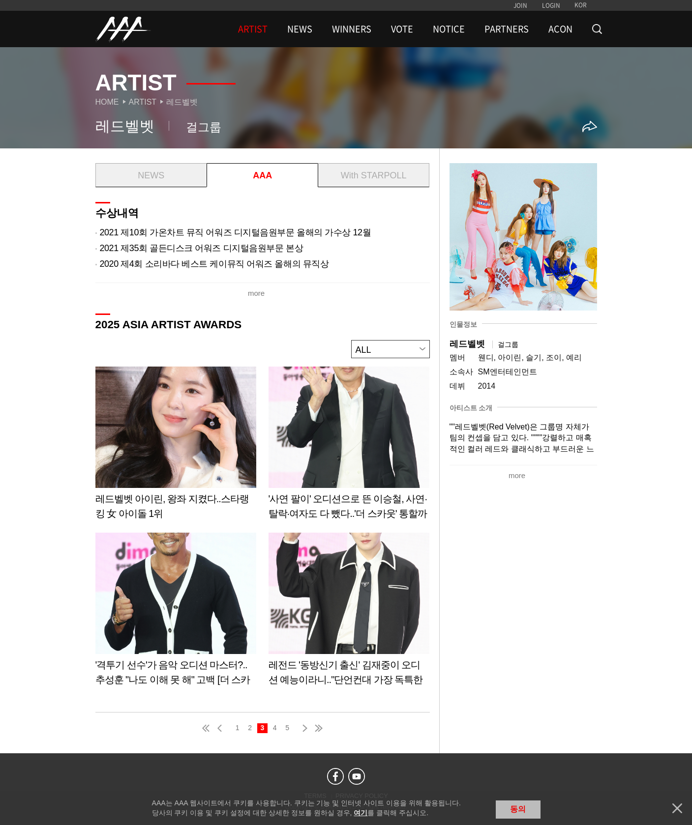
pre (221, 727)
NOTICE (449, 29)
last (318, 727)
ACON (560, 29)
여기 (360, 813)
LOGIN (551, 5)
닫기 (677, 808)
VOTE (402, 29)
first (206, 727)
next (303, 727)
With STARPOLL (374, 175)
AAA (262, 175)
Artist (143, 102)
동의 (518, 809)
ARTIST (253, 29)
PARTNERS (506, 29)
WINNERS (351, 29)
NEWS (299, 29)
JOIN (520, 5)
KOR (580, 5)
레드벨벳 (182, 102)
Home (107, 102)
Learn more (175, 446)
